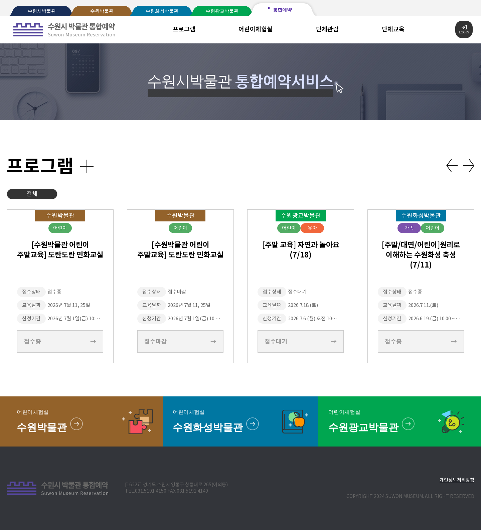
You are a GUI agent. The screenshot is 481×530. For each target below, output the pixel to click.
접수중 (60, 341)
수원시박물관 (42, 11)
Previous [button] (452, 166)
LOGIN (464, 29)
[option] (60, 286)
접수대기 (301, 341)
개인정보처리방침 (457, 480)
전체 (32, 194)
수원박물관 (102, 11)
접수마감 (180, 341)
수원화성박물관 (162, 11)
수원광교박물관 (222, 11)
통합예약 (282, 9)
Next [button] (468, 166)
